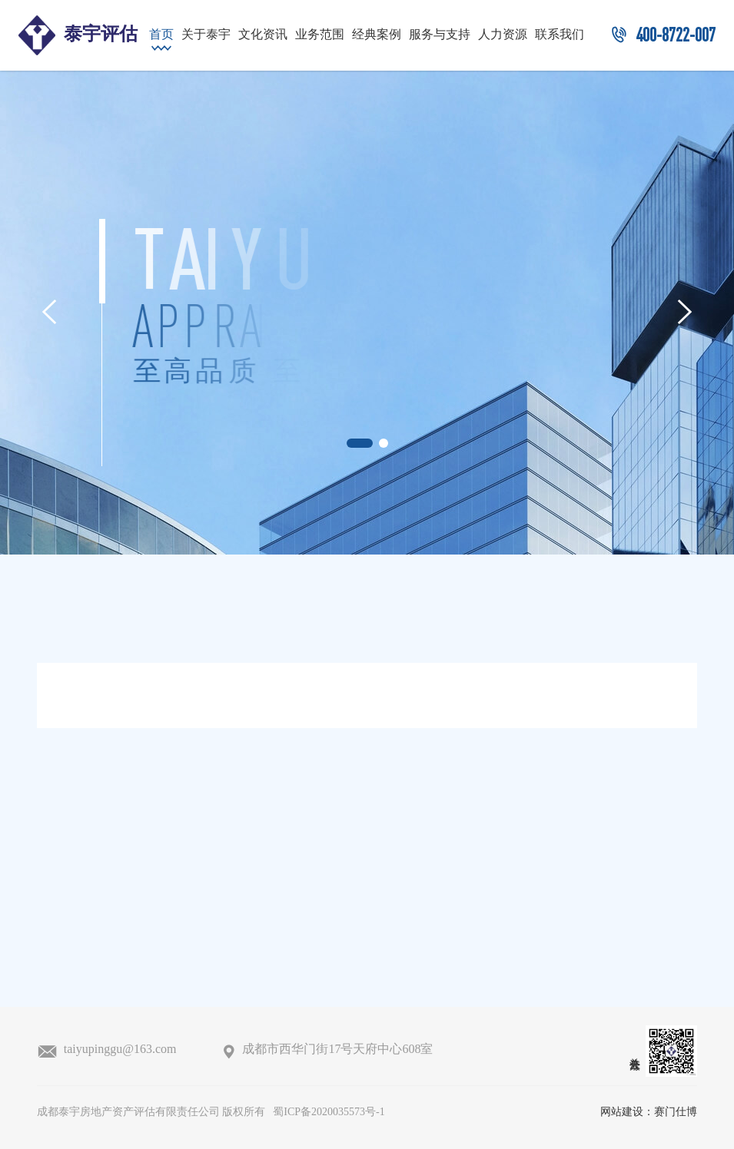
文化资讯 (262, 34)
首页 (161, 34)
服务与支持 (439, 34)
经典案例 (376, 34)
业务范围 (319, 34)
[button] (360, 443)
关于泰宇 (206, 34)
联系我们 (559, 34)
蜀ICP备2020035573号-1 (328, 1112)
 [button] (685, 312)
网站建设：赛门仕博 (648, 1112)
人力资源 (502, 34)
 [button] (49, 312)
